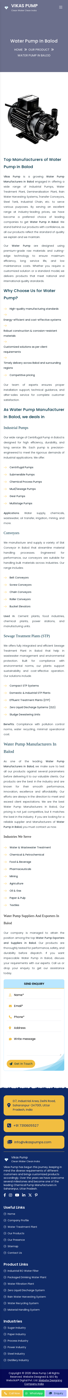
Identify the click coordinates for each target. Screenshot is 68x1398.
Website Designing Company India (43, 1382)
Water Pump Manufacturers (23, 807)
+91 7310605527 (26, 1125)
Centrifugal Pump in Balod (45, 437)
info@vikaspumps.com (32, 1142)
